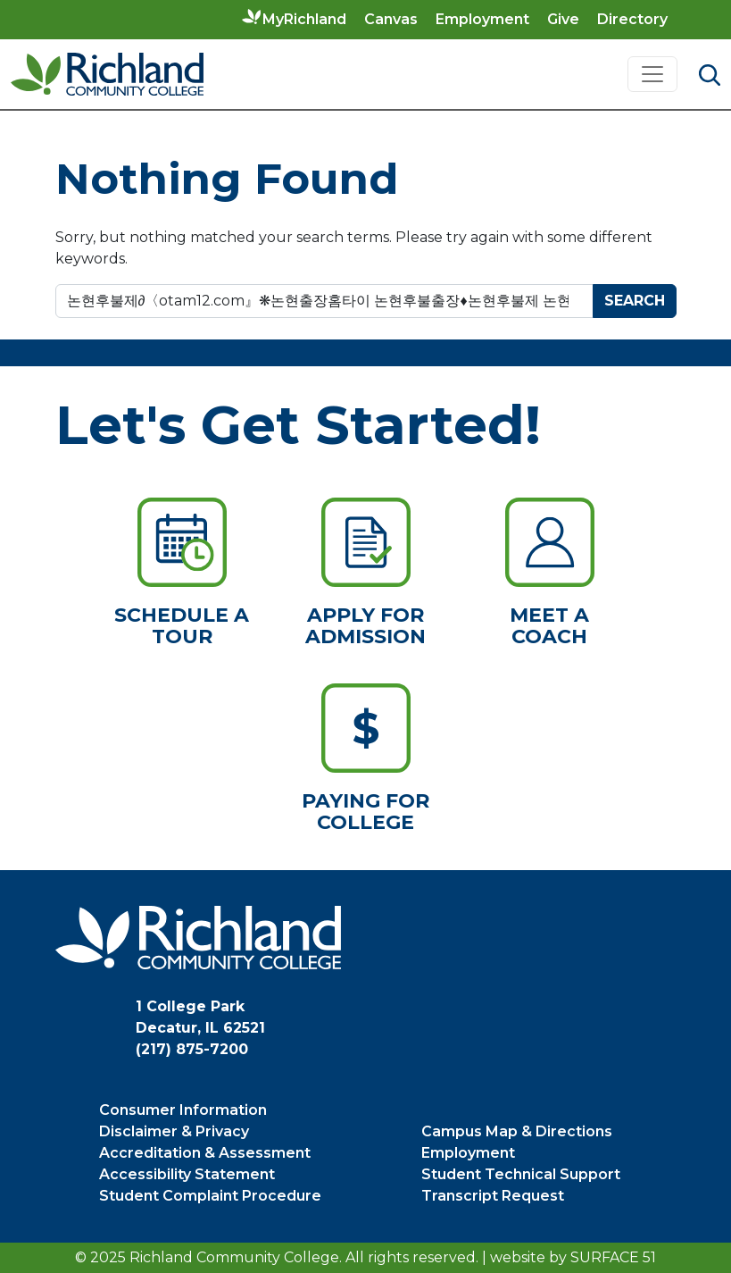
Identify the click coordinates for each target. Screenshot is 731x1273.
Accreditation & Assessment (205, 1152)
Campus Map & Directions (516, 1131)
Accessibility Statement (187, 1174)
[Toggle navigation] (652, 74)
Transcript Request (492, 1195)
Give (563, 19)
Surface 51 (613, 1257)
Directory (632, 19)
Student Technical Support (520, 1174)
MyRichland (304, 19)
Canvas (391, 19)
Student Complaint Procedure (210, 1195)
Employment (482, 19)
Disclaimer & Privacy (174, 1131)
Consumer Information (183, 1109)
